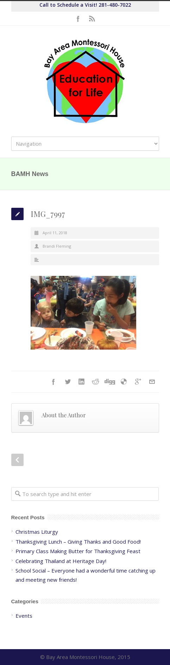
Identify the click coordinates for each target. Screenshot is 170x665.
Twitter (68, 382)
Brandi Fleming (57, 246)
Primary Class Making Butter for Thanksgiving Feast (77, 551)
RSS (92, 19)
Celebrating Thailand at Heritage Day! (60, 560)
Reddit (96, 382)
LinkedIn (82, 382)
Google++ (138, 382)
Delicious (124, 382)
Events (23, 615)
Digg (110, 382)
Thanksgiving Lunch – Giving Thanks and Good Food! (78, 541)
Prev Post (17, 460)
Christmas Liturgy (36, 531)
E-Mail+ (152, 382)
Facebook (78, 19)
